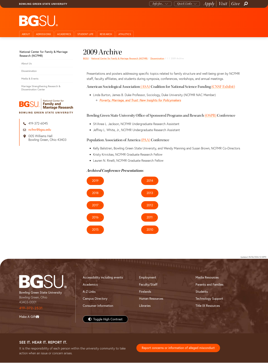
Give (235, 4)
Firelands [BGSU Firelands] (145, 292)
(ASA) (145, 86)
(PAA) (145, 139)
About (26, 34)
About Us (26, 63)
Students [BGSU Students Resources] (202, 292)
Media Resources (207, 277)
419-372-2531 (31, 308)
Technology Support (209, 299)
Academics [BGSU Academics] (90, 285)
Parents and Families (209, 285)
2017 (95, 205)
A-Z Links (89, 292)
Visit (223, 4)
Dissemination (157, 58)
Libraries (145, 306)
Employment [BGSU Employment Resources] (147, 277)
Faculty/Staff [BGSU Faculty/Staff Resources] (148, 285)
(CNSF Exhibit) (223, 86)
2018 (95, 193)
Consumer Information (98, 306)
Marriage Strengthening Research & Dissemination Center (40, 87)
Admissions (43, 34)
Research (106, 34)
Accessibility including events (103, 277)
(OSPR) (210, 115)
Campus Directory (95, 299)
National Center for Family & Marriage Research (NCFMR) (119, 58)
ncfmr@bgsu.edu (39, 130)
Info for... (158, 4)
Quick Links (184, 4)
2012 (150, 205)
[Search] (245, 4)
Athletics (124, 34)
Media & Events (30, 78)
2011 (150, 217)
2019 (95, 181)
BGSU (86, 58)
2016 (95, 217)
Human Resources (151, 299)
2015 (95, 230)
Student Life (85, 34)
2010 (150, 230)
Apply (209, 4)
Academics (64, 34)
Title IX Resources (208, 306)
